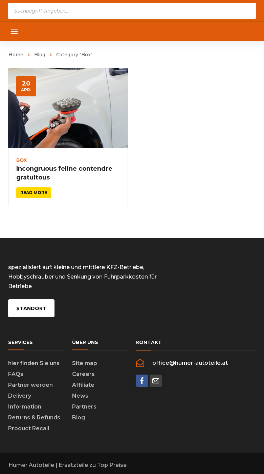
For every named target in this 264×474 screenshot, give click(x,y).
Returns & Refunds (34, 418)
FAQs (15, 375)
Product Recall (28, 429)
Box (21, 160)
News (80, 396)
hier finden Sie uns (34, 364)
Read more (33, 192)
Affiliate (83, 385)
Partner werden (30, 385)
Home (15, 55)
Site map (84, 364)
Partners (84, 407)
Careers (83, 375)
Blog (39, 55)
